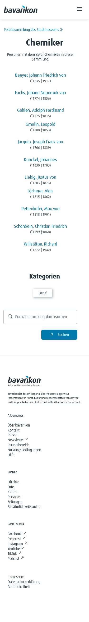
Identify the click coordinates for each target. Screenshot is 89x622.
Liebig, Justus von (40, 177)
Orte (11, 487)
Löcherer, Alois (41, 191)
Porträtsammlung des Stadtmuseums (33, 30)
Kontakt (13, 430)
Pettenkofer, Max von (40, 209)
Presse (12, 435)
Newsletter (18, 440)
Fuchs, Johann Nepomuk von (40, 93)
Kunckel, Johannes (40, 160)
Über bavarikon (19, 425)
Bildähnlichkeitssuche (24, 507)
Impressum (16, 577)
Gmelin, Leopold (40, 124)
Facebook (17, 534)
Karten (13, 492)
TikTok (14, 553)
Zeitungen (15, 502)
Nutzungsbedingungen (24, 450)
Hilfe (11, 455)
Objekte (13, 482)
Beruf (43, 293)
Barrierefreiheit (19, 587)
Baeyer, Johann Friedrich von (40, 75)
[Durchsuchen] (40, 317)
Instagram (17, 544)
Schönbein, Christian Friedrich (40, 226)
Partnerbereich (18, 445)
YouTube (16, 549)
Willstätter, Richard (40, 244)
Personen (15, 497)
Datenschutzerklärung (24, 582)
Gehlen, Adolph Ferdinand (40, 110)
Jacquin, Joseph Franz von (40, 142)
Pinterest (16, 539)
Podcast (16, 558)
